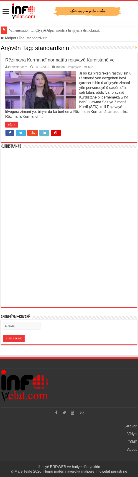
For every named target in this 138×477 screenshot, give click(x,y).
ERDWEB (58, 467)
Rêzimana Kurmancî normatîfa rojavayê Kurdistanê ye (60, 59)
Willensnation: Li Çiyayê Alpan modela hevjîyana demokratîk (54, 30)
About (132, 449)
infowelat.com (17, 67)
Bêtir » (11, 124)
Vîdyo (132, 434)
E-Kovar (130, 426)
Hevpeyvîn (73, 67)
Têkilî (132, 442)
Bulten (60, 67)
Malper (8, 38)
